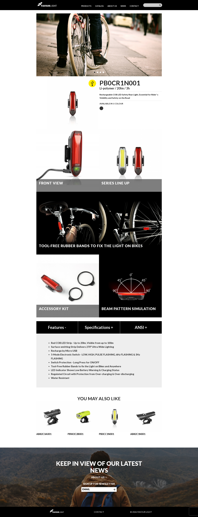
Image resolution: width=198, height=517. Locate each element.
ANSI (141, 327)
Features (57, 327)
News (123, 6)
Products (86, 6)
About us (112, 6)
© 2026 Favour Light (141, 512)
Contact (134, 6)
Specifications (99, 327)
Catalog (99, 6)
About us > (99, 477)
